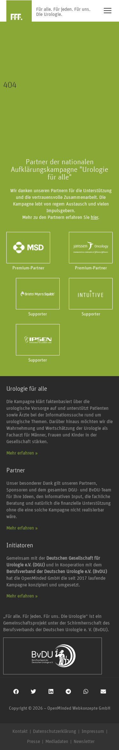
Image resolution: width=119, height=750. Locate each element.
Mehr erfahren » (22, 453)
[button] (16, 691)
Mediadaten (56, 741)
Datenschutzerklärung (54, 731)
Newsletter (84, 741)
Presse (33, 741)
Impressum (93, 731)
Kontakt (20, 731)
